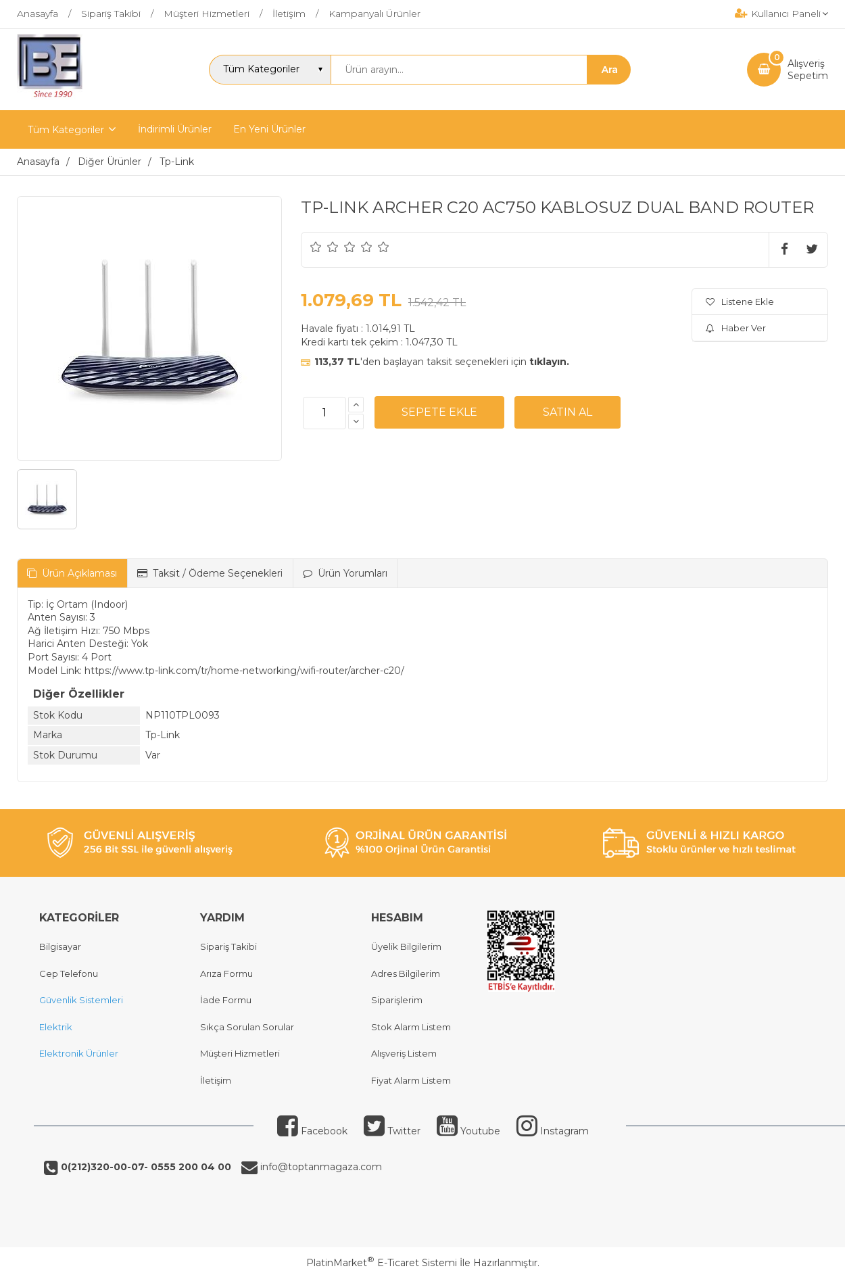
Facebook (312, 1131)
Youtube (468, 1131)
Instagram (552, 1131)
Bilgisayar (60, 946)
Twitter (392, 1131)
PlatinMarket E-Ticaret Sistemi (381, 1263)
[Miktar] (324, 413)
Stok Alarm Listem (411, 1026)
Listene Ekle (740, 301)
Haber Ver (736, 327)
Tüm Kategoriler (66, 130)
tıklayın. (549, 362)
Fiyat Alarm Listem (411, 1080)
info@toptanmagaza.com (320, 1167)
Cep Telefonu (68, 973)
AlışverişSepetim (808, 69)
